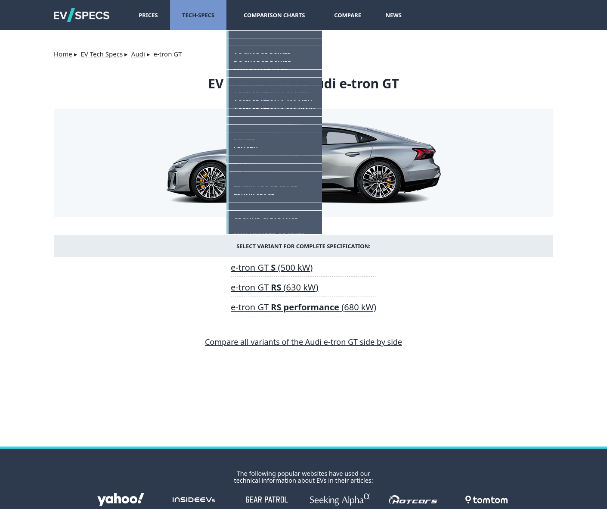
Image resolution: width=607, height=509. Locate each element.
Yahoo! (120, 499)
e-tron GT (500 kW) (272, 267)
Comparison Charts (270, 15)
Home (63, 54)
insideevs (194, 499)
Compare (339, 15)
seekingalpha (340, 499)
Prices (148, 15)
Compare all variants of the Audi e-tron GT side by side (303, 342)
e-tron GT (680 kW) (303, 307)
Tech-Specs (198, 15)
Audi (138, 54)
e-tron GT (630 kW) (274, 287)
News (385, 15)
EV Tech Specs (102, 54)
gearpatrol (267, 499)
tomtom (486, 499)
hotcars (413, 499)
